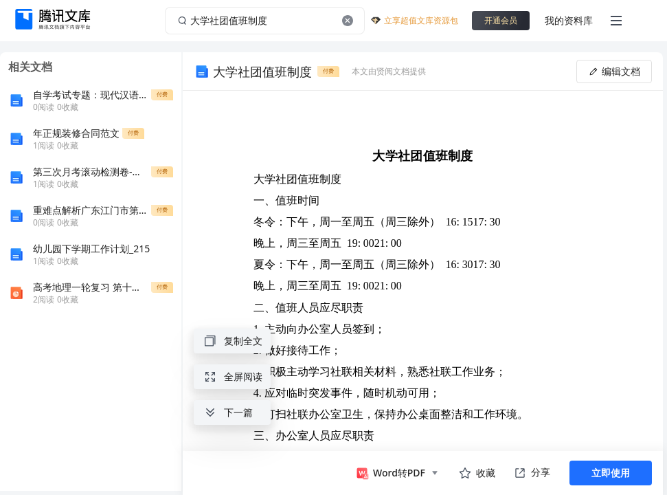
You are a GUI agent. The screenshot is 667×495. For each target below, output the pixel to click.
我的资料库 (569, 20)
